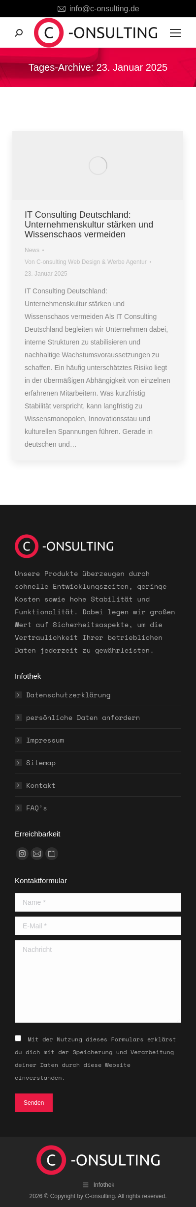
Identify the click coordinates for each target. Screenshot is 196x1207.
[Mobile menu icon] (175, 33)
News (32, 250)
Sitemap (41, 762)
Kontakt (41, 785)
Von (86, 262)
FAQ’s (36, 808)
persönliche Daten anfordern (83, 717)
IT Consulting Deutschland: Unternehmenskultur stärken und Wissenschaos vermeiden (89, 224)
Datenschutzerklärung (68, 695)
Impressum (45, 740)
